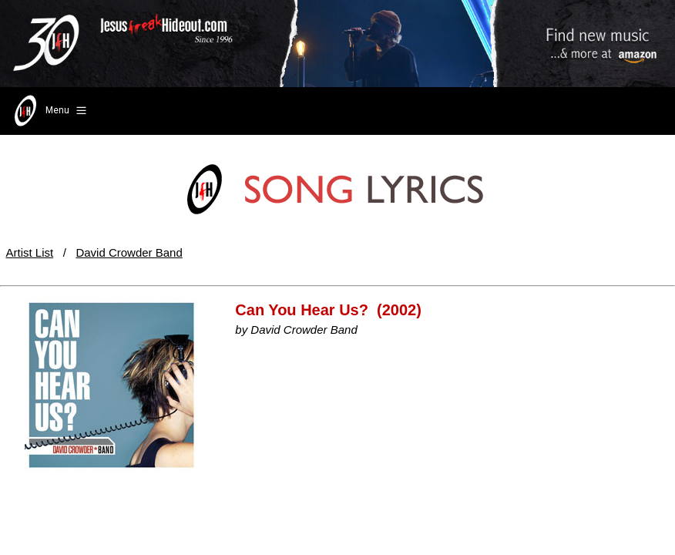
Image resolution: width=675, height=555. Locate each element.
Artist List (30, 252)
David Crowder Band (129, 252)
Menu (49, 111)
